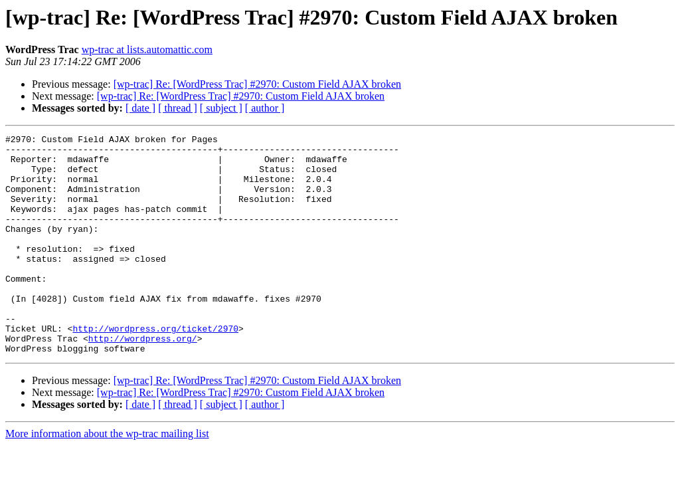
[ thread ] (177, 108)
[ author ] (265, 108)
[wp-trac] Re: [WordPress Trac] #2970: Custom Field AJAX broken (257, 84)
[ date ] (140, 108)
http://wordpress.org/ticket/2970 (155, 368)
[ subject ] (221, 108)
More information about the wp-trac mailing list (107, 477)
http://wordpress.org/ (142, 380)
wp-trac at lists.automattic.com (147, 49)
